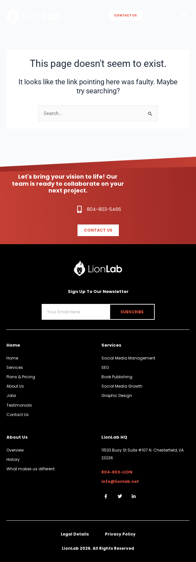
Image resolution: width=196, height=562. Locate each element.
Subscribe (132, 312)
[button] (184, 15)
